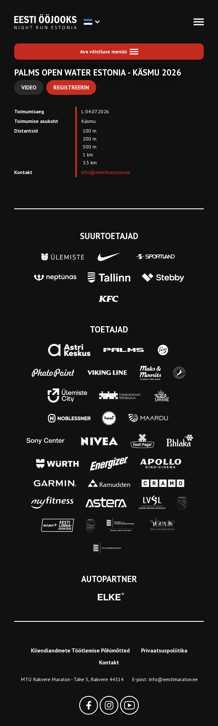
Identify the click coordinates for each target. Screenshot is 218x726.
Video (28, 87)
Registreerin (71, 87)
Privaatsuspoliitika (164, 650)
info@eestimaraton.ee (105, 172)
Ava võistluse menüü (103, 51)
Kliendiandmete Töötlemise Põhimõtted (80, 650)
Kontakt (109, 662)
